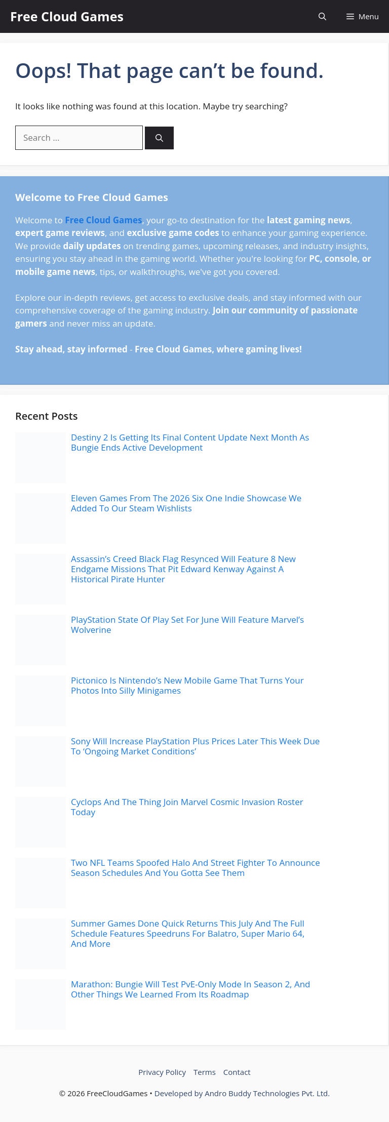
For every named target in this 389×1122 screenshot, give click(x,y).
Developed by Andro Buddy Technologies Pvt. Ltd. (242, 1093)
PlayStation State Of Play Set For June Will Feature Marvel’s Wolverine (187, 624)
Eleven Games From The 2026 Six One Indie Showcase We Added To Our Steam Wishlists (186, 503)
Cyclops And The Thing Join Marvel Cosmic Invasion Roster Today (187, 807)
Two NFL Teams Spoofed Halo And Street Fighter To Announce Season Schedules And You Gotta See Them (195, 867)
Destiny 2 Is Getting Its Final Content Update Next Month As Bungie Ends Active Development (190, 442)
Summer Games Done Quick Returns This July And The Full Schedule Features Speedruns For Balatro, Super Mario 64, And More (187, 933)
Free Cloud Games (67, 16)
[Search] (159, 138)
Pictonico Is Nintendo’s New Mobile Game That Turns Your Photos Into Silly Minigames (187, 685)
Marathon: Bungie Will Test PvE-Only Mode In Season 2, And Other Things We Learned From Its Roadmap (190, 989)
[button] (322, 16)
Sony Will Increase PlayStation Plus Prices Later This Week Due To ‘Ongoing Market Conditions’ (195, 746)
